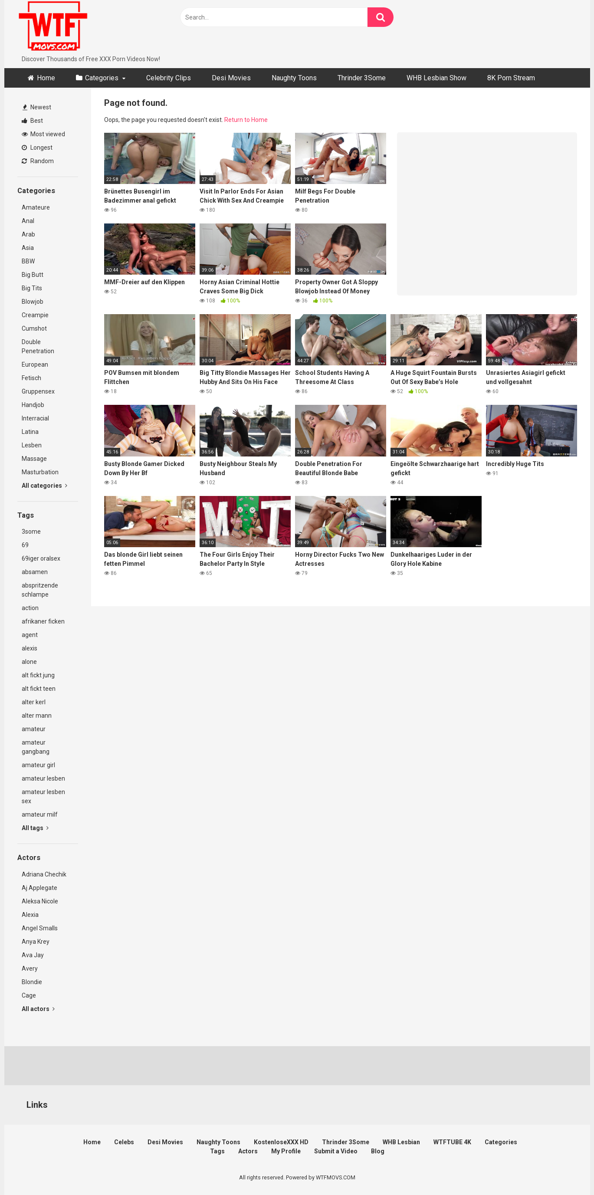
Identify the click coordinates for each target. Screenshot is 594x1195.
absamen (35, 571)
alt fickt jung (38, 675)
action (30, 607)
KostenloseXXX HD (281, 1142)
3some (31, 531)
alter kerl (34, 702)
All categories (44, 485)
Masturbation (40, 472)
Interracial (35, 418)
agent (30, 634)
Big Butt (32, 274)
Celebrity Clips (168, 78)
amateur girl (38, 765)
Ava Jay (33, 955)
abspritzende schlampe (40, 590)
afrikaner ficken (43, 621)
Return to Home (246, 119)
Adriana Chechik (44, 874)
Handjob (33, 404)
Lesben (32, 445)
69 (25, 545)
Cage (29, 995)
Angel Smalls (40, 928)
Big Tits (32, 288)
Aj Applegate (39, 887)
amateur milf (40, 814)
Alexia (30, 914)
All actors (38, 1008)
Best (32, 120)
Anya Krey (35, 941)
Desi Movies (231, 78)
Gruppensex (38, 391)
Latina (30, 431)
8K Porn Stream (511, 78)
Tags (217, 1151)
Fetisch (31, 377)
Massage (34, 458)
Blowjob (32, 301)
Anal (28, 220)
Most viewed (43, 134)
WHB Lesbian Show (436, 78)
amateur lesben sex (43, 796)
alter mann (37, 715)
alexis (29, 648)
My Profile (286, 1151)
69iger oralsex (41, 558)
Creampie (35, 315)
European (35, 364)
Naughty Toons (294, 78)
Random (38, 161)
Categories (101, 78)
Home (46, 78)
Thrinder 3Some (362, 78)
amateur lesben (43, 778)
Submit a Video (336, 1151)
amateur (34, 729)
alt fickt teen (39, 688)
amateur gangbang (35, 747)
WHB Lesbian (401, 1142)
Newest (37, 107)
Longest (37, 147)
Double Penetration (38, 346)
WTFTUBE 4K (452, 1142)
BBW (28, 261)
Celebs (124, 1142)
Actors (248, 1151)
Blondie (32, 981)
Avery (30, 968)
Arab (28, 234)
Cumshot (34, 328)
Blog (377, 1151)
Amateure (36, 207)
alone (29, 661)
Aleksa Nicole (40, 901)
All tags (35, 827)
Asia (28, 247)
